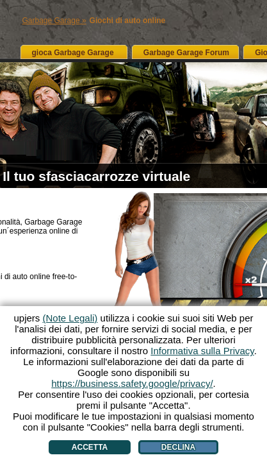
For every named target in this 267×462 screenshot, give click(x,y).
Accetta (90, 447)
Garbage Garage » (54, 20)
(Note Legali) (69, 317)
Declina (178, 447)
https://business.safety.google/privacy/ (132, 383)
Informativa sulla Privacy (202, 350)
